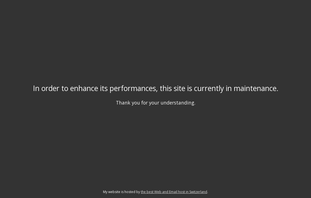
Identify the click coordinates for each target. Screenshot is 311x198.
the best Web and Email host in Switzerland (174, 191)
